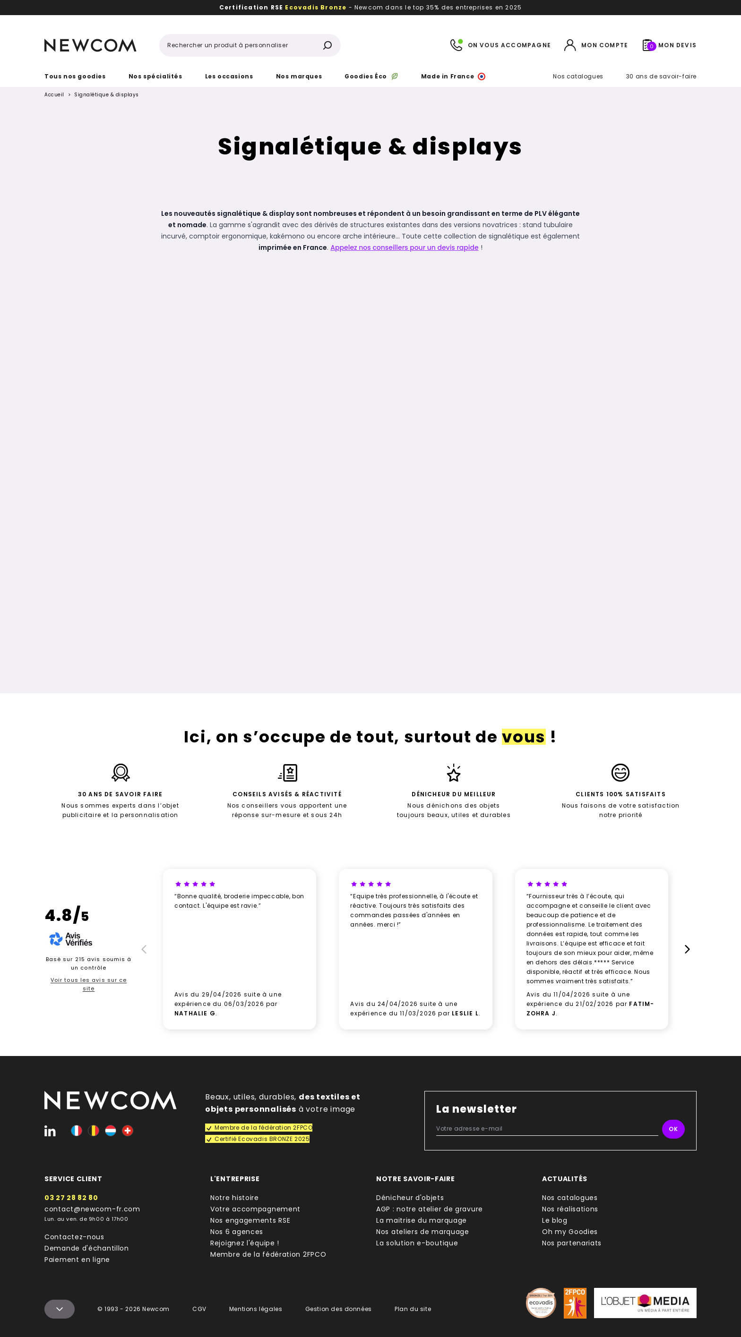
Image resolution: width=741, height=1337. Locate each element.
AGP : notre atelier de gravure (429, 1209)
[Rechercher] (327, 45)
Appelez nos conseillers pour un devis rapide (404, 247)
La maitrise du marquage (421, 1220)
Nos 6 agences (236, 1231)
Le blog (555, 1220)
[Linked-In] (50, 1130)
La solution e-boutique (417, 1243)
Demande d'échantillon (86, 1248)
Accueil (54, 95)
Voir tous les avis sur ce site (89, 984)
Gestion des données (338, 1309)
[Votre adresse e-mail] (547, 1129)
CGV (199, 1309)
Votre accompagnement (255, 1209)
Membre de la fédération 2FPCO (268, 1254)
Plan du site (413, 1309)
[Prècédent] (142, 949)
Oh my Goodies (570, 1231)
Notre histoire (234, 1197)
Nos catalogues (578, 76)
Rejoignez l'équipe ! (244, 1243)
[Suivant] (689, 949)
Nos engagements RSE (250, 1220)
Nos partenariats (572, 1243)
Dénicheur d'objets (410, 1197)
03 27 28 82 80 (71, 1197)
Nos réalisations (570, 1209)
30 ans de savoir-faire (661, 76)
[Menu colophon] (59, 1309)
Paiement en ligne (77, 1259)
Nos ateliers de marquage (422, 1231)
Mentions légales (256, 1309)
